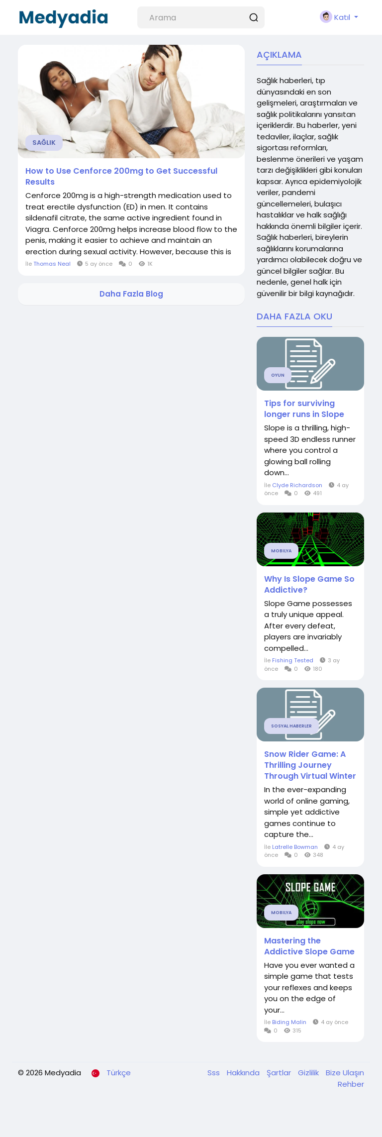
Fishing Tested (292, 660)
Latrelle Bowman (295, 847)
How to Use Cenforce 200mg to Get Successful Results (121, 177)
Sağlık (44, 142)
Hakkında (244, 1072)
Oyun (278, 375)
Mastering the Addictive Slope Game (309, 946)
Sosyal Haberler (291, 726)
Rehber (351, 1084)
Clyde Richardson (297, 485)
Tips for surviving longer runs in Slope (304, 409)
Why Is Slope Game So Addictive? (309, 585)
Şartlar (280, 1072)
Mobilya (281, 551)
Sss (214, 1072)
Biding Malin (289, 1022)
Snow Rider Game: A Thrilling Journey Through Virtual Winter (310, 765)
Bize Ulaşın (345, 1072)
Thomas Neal (52, 264)
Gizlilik (309, 1072)
